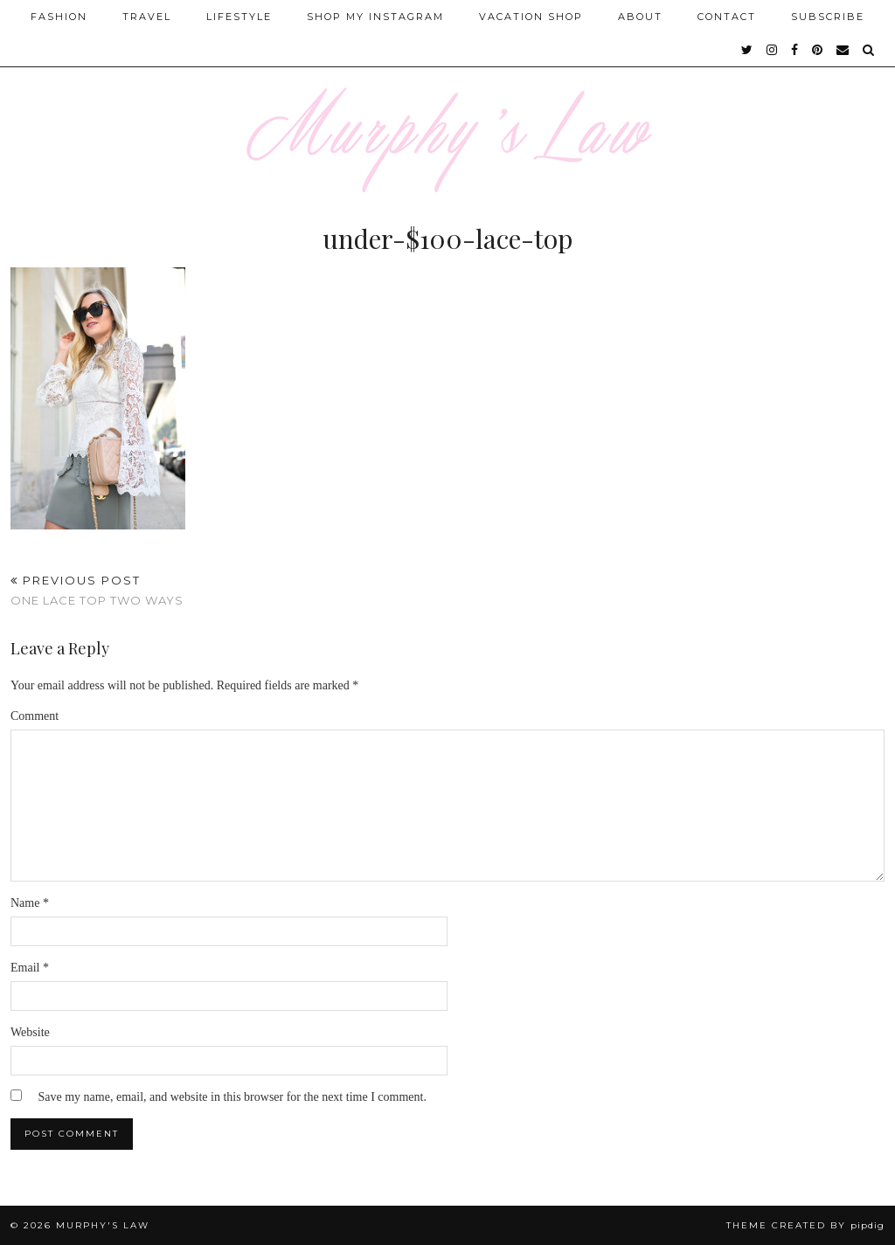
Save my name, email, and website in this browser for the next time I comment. (232, 1096)
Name (29, 903)
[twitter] (747, 49)
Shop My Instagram (375, 16)
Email (29, 967)
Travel (146, 16)
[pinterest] (818, 49)
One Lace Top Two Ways (97, 590)
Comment (34, 716)
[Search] (869, 49)
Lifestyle (239, 16)
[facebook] (795, 49)
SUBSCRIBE (827, 16)
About (640, 16)
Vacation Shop (531, 16)
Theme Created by (805, 1225)
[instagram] (773, 49)
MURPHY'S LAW (102, 1225)
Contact (726, 16)
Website (30, 1032)
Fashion (59, 16)
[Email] (843, 49)
